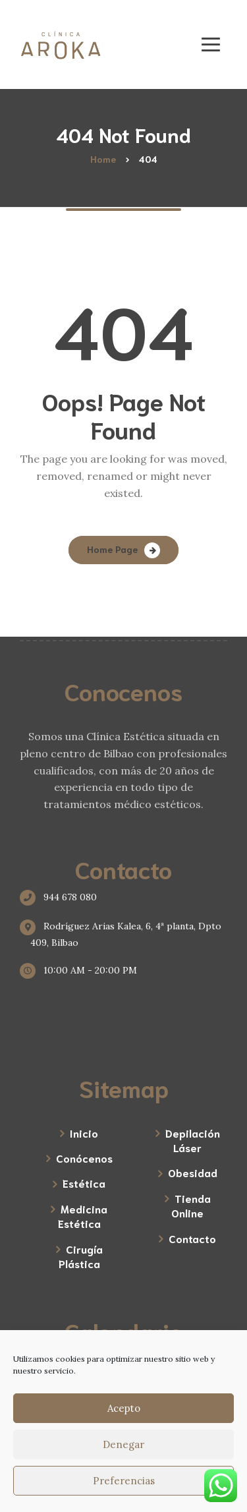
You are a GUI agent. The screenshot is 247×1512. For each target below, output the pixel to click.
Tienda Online (191, 1205)
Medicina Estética (83, 1216)
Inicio (84, 1133)
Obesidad (192, 1172)
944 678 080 (63, 897)
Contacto (192, 1238)
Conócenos (84, 1158)
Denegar (123, 1444)
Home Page (112, 549)
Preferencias (124, 1480)
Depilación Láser (192, 1140)
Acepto (123, 1408)
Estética (84, 1183)
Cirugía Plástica (81, 1256)
